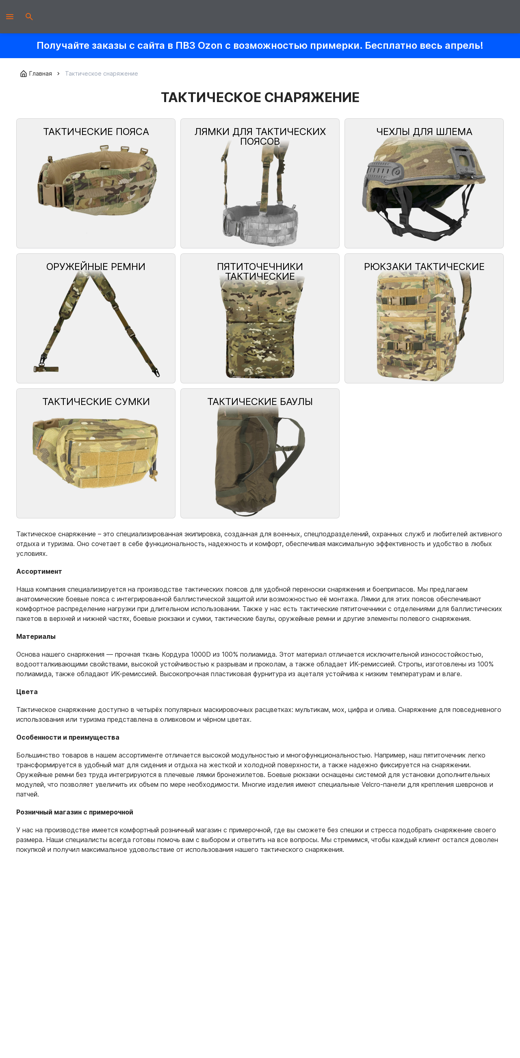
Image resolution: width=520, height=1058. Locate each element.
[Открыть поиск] (29, 16)
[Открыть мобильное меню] (10, 16)
